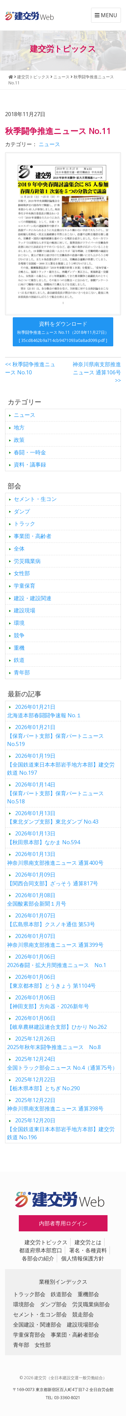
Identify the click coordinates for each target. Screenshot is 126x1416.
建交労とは (88, 1242)
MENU (106, 15)
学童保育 (24, 585)
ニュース (49, 144)
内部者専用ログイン (63, 1223)
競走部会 (83, 1314)
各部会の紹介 (38, 1258)
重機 (19, 647)
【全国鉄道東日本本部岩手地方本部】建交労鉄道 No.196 (61, 1129)
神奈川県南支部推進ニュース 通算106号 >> (97, 372)
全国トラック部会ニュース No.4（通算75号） (62, 1063)
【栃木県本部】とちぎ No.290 (43, 1084)
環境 (19, 622)
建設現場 (24, 610)
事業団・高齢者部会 (75, 1334)
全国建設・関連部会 (37, 1324)
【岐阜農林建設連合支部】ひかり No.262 (57, 1022)
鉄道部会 (61, 1294)
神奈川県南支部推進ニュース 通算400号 (55, 858)
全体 (19, 548)
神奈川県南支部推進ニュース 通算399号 (55, 940)
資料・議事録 (30, 464)
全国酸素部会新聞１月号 (36, 899)
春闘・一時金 (30, 452)
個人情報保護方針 (82, 1258)
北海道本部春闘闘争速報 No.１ (44, 711)
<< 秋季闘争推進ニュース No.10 (30, 368)
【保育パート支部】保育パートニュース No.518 (55, 793)
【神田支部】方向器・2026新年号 (48, 1002)
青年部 (22, 672)
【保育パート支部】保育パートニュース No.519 (55, 735)
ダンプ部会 (53, 1304)
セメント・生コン (35, 499)
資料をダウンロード (63, 331)
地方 (19, 427)
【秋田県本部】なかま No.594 (43, 838)
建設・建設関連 (32, 598)
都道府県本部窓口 (40, 1250)
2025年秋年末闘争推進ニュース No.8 (54, 1043)
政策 (19, 440)
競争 (19, 635)
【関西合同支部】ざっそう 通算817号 (52, 879)
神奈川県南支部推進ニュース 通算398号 (55, 1104)
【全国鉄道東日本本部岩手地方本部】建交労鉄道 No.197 (61, 764)
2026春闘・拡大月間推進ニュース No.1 (56, 961)
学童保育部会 (29, 1334)
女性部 (22, 573)
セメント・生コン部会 (40, 1314)
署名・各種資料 (88, 1250)
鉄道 (19, 660)
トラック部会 (29, 1294)
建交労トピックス (46, 1242)
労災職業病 (27, 561)
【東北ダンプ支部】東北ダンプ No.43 (52, 817)
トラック (24, 523)
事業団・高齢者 (32, 536)
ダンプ (22, 511)
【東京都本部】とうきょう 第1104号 (51, 981)
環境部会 (24, 1304)
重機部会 (88, 1294)
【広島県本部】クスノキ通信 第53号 (51, 920)
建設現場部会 (83, 1324)
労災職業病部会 (91, 1304)
